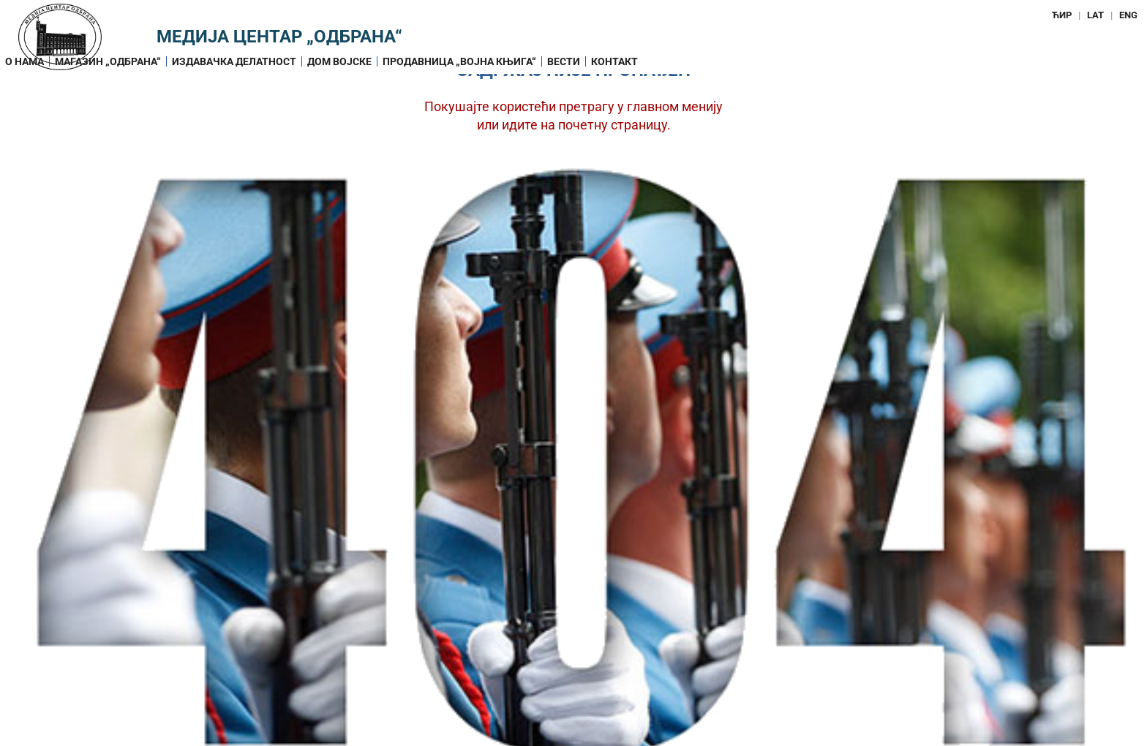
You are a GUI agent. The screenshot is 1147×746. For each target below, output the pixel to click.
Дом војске (339, 61)
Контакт (614, 61)
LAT (1095, 15)
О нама (24, 61)
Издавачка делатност (234, 61)
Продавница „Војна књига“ (459, 61)
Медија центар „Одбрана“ (279, 36)
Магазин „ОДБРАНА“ (108, 61)
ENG (1128, 15)
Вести (563, 61)
